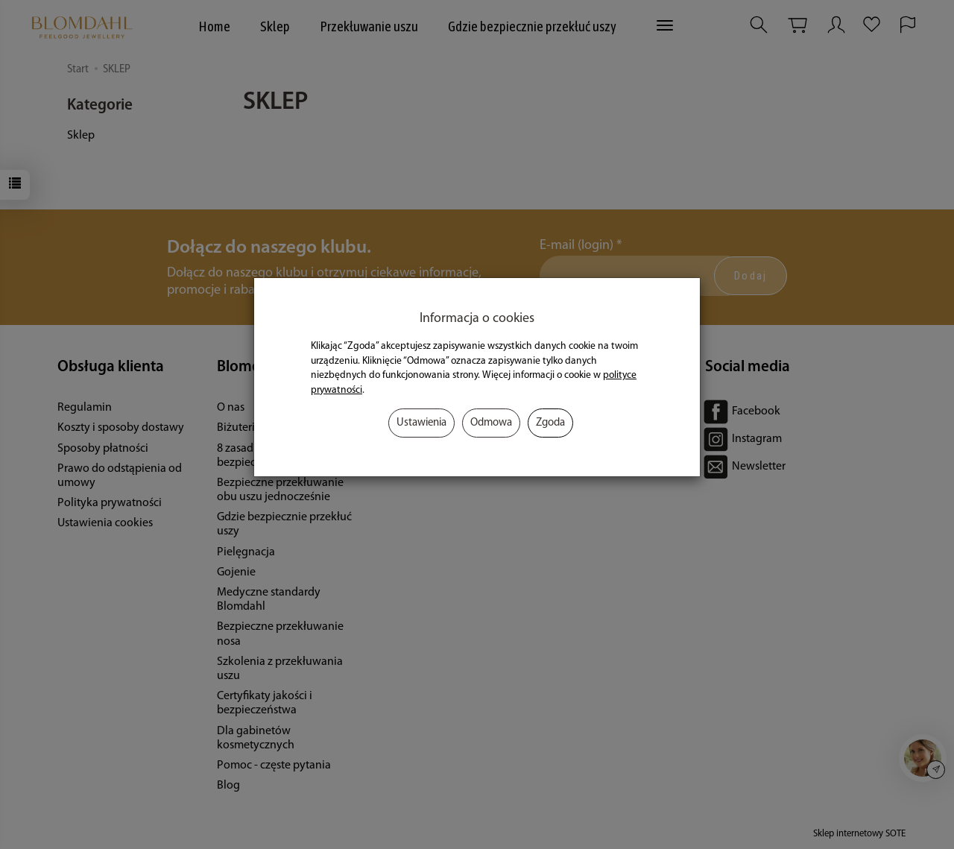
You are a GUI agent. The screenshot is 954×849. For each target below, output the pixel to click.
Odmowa (491, 423)
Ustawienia (421, 423)
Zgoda (550, 423)
